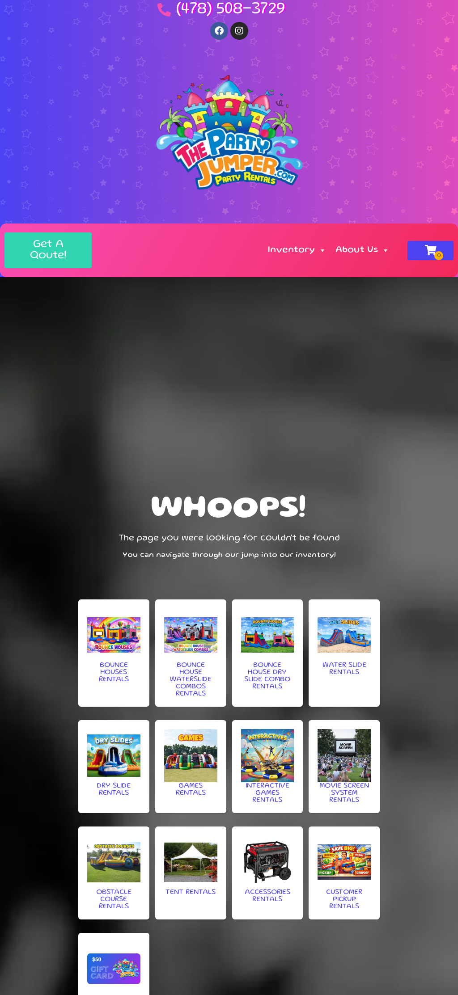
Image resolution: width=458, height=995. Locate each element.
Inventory (297, 250)
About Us (362, 250)
